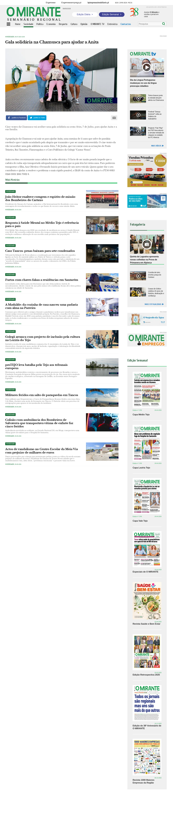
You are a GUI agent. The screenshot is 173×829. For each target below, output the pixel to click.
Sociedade (9, 37)
